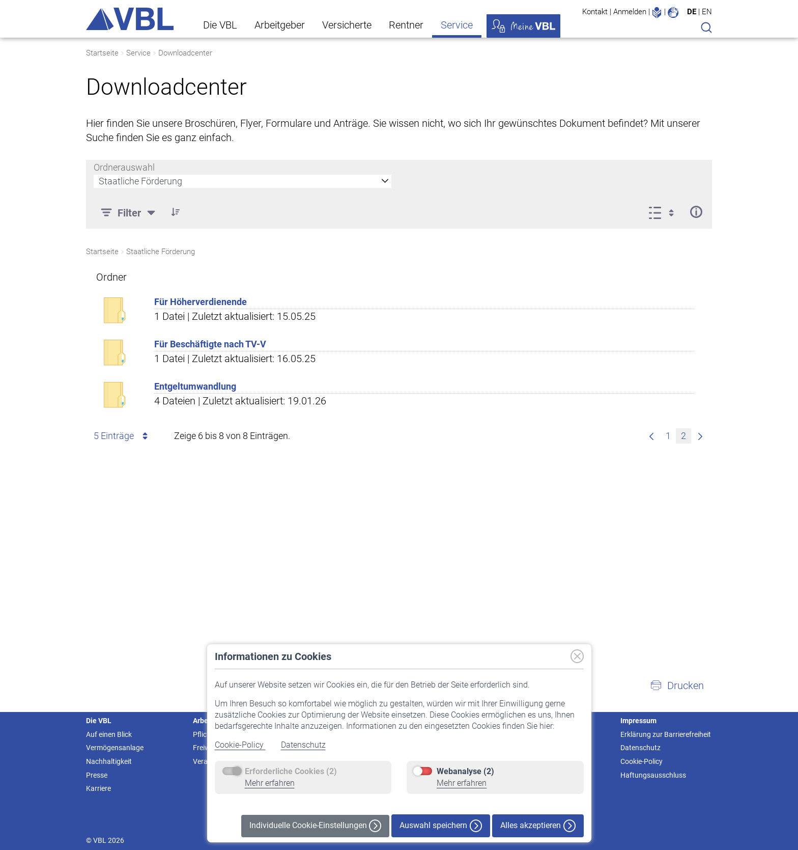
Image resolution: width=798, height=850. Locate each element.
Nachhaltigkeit (109, 761)
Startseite (102, 53)
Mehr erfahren (270, 783)
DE (691, 11)
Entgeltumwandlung (195, 386)
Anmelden (629, 11)
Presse (96, 775)
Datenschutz (303, 745)
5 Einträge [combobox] (122, 436)
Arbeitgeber (279, 25)
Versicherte (347, 25)
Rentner (406, 25)
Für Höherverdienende (200, 301)
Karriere (98, 788)
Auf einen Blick (109, 734)
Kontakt (595, 11)
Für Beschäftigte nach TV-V (210, 344)
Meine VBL (523, 26)
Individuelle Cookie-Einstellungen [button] (315, 825)
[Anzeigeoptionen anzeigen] (664, 212)
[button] (677, 685)
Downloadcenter (185, 53)
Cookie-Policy (240, 745)
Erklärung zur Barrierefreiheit (665, 734)
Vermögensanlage (115, 748)
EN (707, 11)
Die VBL (220, 25)
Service (457, 25)
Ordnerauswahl (124, 167)
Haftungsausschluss (653, 775)
